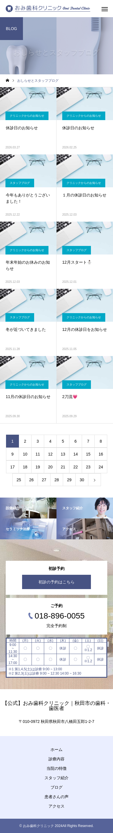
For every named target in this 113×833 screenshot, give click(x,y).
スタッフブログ (20, 182)
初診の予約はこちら (56, 582)
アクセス (56, 806)
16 (101, 454)
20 (50, 467)
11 (38, 454)
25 (19, 480)
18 (25, 467)
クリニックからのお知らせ (27, 115)
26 (31, 480)
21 (63, 467)
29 (69, 480)
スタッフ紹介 (56, 778)
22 (75, 467)
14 (75, 454)
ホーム (56, 749)
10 (25, 454)
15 (88, 454)
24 (101, 467)
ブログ (56, 787)
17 (12, 467)
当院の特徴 (56, 768)
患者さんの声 (56, 796)
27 (44, 480)
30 (82, 480)
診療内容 (56, 759)
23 (88, 467)
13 (63, 454)
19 (38, 467)
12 (50, 454)
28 (56, 480)
